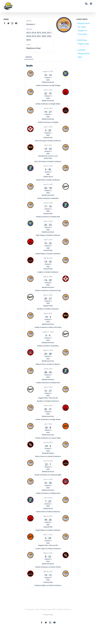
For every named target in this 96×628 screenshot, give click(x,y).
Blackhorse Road (33, 48)
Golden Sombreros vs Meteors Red (48, 493)
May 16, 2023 (48, 295)
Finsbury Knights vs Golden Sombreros (47, 585)
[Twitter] (8, 23)
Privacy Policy (48, 615)
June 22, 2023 (48, 184)
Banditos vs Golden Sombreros (48, 309)
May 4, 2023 (48, 313)
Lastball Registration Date (84, 53)
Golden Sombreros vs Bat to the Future (48, 327)
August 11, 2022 (48, 332)
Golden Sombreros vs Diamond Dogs (48, 290)
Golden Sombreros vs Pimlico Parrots (48, 567)
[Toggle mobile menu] (91, 3)
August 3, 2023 (48, 71)
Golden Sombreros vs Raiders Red (48, 217)
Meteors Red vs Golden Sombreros (48, 364)
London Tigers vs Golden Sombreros (48, 548)
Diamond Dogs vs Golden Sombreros (48, 141)
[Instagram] (12, 23)
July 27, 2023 (48, 90)
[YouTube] (16, 23)
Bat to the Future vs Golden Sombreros (48, 161)
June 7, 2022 (48, 498)
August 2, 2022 (48, 350)
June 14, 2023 (48, 221)
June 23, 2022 (48, 461)
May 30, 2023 (48, 258)
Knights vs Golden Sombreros (48, 272)
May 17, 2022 (48, 534)
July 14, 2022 (48, 405)
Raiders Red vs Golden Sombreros (48, 180)
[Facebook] (5, 23)
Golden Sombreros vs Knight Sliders (47, 104)
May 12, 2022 (48, 553)
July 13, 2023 (48, 127)
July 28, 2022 (48, 369)
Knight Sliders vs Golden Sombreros (47, 254)
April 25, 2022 (48, 571)
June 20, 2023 (48, 203)
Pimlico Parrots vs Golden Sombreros (48, 456)
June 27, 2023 (48, 166)
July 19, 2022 (48, 387)
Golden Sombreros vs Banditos (48, 198)
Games (29, 56)
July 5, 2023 (48, 145)
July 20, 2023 (48, 108)
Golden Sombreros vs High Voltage (48, 85)
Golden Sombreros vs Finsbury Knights (47, 475)
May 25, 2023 (48, 276)
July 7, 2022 (48, 424)
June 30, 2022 (48, 442)
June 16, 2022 (48, 479)
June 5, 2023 (48, 240)
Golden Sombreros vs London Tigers (48, 438)
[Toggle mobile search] (86, 3)
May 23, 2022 (48, 516)
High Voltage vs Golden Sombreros (48, 235)
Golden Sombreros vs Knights (48, 122)
